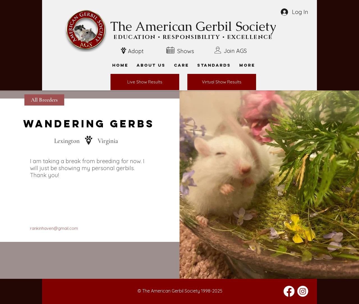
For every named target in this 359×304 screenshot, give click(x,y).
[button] (247, 65)
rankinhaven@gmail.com (54, 228)
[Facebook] (289, 291)
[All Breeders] (44, 100)
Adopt (136, 51)
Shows (185, 51)
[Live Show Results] (145, 82)
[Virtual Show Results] (221, 82)
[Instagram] (302, 291)
